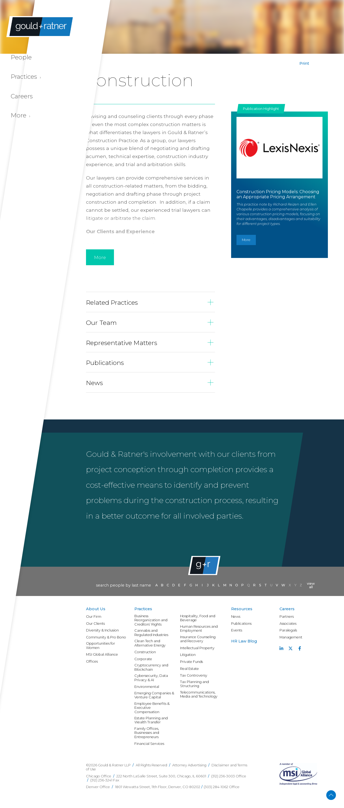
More (246, 240)
